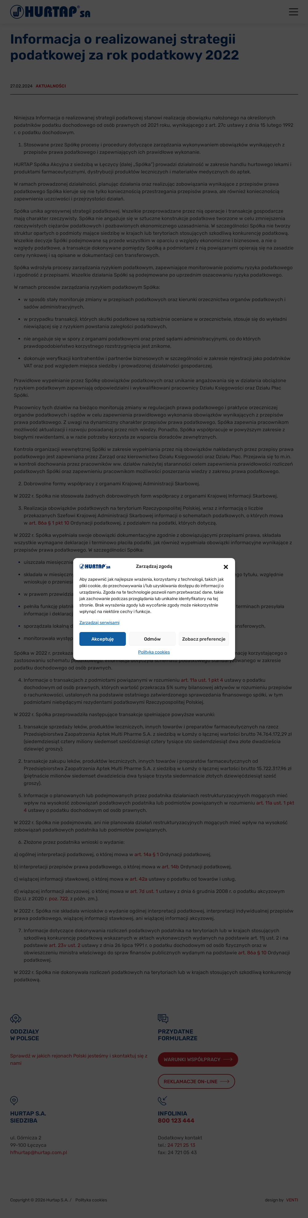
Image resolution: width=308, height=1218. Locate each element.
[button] (226, 566)
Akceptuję (102, 639)
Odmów (152, 639)
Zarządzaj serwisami (99, 622)
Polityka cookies (154, 652)
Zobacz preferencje (204, 639)
